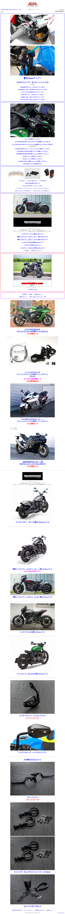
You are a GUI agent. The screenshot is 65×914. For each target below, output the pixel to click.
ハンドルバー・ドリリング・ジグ (23, 188)
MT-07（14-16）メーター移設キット (42, 190)
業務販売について (23, 296)
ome (2, 11)
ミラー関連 (25, 250)
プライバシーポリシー (28, 910)
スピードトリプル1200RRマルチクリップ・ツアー (32, 92)
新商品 (30, 294)
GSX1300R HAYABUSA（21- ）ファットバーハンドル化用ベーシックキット (32, 148)
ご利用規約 (3, 9)
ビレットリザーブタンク (32, 906)
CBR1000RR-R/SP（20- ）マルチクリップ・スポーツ (32, 87)
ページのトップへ (61, 912)
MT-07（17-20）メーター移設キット (23, 190)
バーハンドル (22, 180)
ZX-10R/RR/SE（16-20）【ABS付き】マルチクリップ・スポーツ (32, 89)
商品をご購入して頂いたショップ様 (38, 296)
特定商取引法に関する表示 (17, 910)
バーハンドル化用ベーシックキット (32, 138)
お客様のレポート (38, 294)
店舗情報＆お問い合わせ (39, 910)
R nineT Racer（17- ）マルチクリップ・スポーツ (32, 94)
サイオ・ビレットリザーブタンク (41, 188)
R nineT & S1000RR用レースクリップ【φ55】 (32, 185)
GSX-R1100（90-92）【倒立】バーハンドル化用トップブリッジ (32, 161)
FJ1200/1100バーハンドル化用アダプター (32, 163)
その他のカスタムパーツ (36, 250)
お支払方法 (14, 9)
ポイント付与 (18, 9)
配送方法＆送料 (8, 9)
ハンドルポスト (42, 180)
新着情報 (25, 294)
